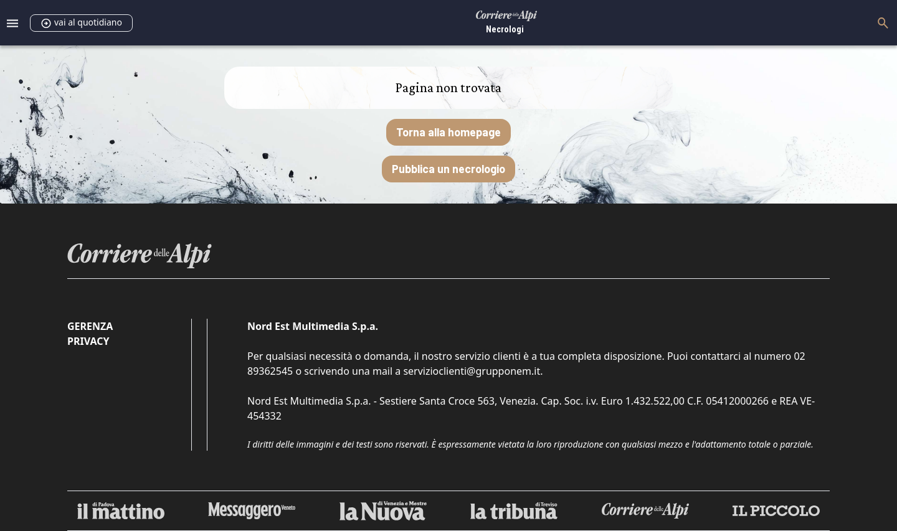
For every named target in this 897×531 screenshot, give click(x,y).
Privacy (88, 341)
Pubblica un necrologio (448, 169)
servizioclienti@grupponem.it (471, 371)
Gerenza (90, 326)
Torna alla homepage (448, 132)
